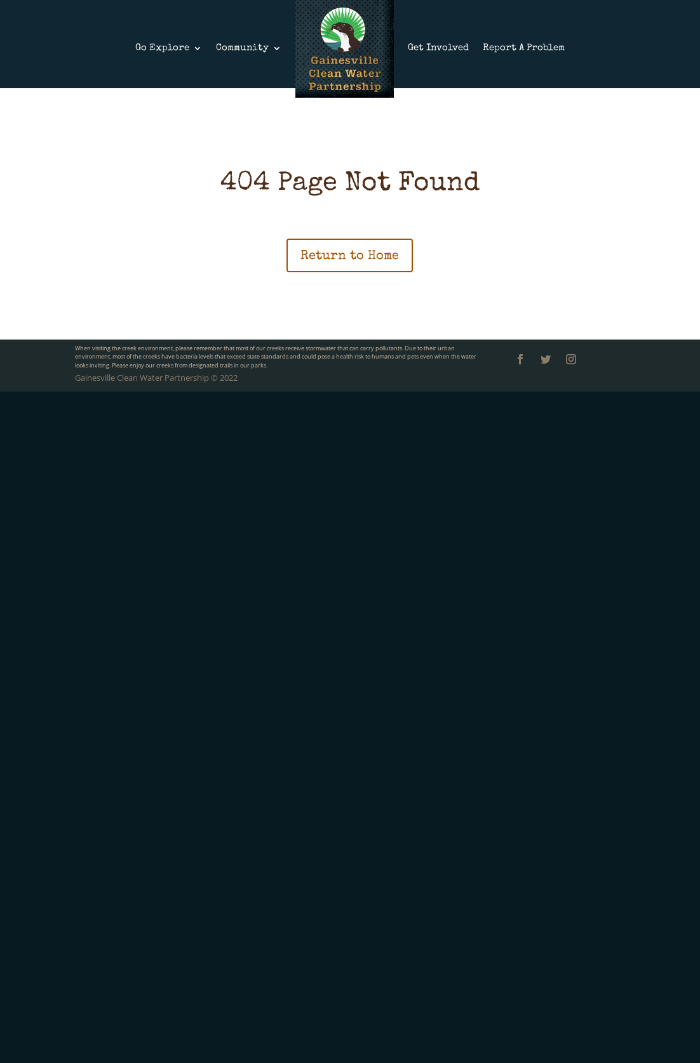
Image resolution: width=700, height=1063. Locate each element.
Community (242, 48)
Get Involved (438, 48)
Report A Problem (524, 48)
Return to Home (349, 256)
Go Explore (162, 48)
